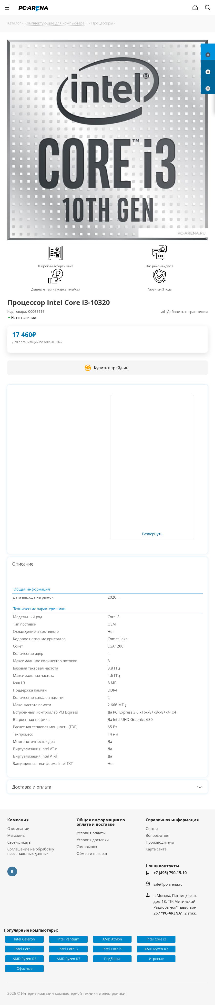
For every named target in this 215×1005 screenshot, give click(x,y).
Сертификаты (19, 842)
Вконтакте (12, 871)
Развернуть (152, 534)
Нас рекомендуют (159, 266)
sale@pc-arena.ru (168, 884)
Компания (18, 820)
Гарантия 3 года (159, 289)
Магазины (16, 835)
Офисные (24, 968)
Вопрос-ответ (158, 835)
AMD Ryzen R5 (24, 958)
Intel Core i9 (112, 949)
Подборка (112, 958)
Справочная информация (172, 820)
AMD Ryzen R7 (68, 958)
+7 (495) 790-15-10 (170, 872)
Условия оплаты (91, 832)
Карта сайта (156, 849)
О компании (18, 828)
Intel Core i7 (68, 949)
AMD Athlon (112, 939)
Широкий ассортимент (55, 266)
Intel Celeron (24, 939)
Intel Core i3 (156, 939)
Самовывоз (87, 846)
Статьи (152, 828)
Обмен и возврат (92, 853)
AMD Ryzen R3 (156, 949)
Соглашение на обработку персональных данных (30, 851)
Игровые (156, 958)
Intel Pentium (68, 939)
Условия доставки (93, 839)
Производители (160, 842)
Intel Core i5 (24, 949)
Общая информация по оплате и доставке (101, 822)
